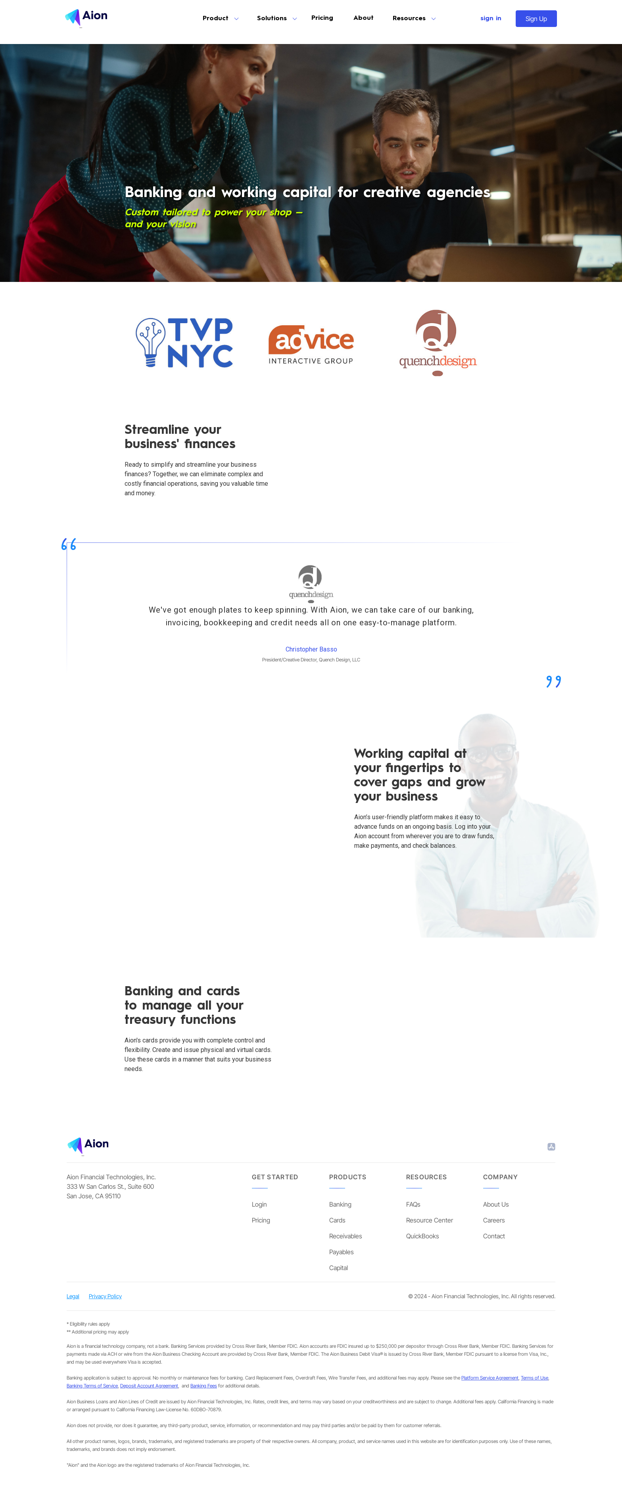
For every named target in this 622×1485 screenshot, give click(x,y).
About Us (496, 1204)
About (363, 18)
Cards (337, 1220)
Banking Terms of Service (92, 1386)
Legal (73, 1296)
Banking (340, 1204)
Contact (494, 1236)
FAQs (413, 1204)
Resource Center (429, 1220)
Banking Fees (203, 1386)
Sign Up (536, 19)
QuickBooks (422, 1236)
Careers (494, 1220)
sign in (490, 18)
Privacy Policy (105, 1296)
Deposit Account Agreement (149, 1386)
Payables (341, 1252)
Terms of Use (534, 1378)
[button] (220, 19)
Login (259, 1204)
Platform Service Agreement (489, 1378)
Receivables (345, 1236)
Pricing (322, 18)
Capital (338, 1268)
